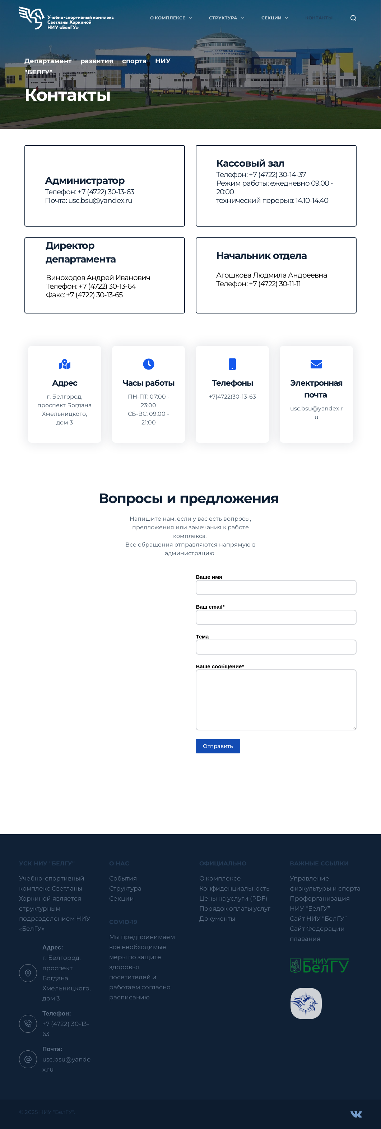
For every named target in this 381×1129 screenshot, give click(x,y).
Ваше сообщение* (276, 696)
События (123, 878)
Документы (217, 918)
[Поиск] (353, 18)
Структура (228, 18)
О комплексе (172, 18)
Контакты (319, 17)
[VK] (356, 1114)
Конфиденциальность (234, 888)
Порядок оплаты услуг (234, 908)
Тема (276, 641)
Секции (276, 18)
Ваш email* (276, 612)
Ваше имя (276, 582)
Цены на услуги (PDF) (233, 898)
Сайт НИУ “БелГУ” (318, 918)
